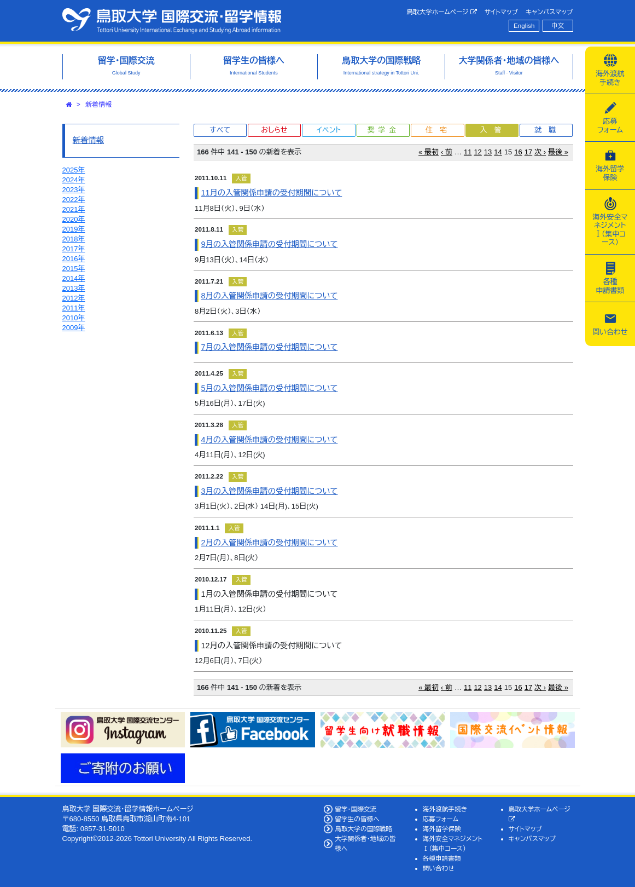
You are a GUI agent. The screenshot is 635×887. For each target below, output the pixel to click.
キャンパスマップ (549, 11)
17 (528, 152)
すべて (219, 130)
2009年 (73, 328)
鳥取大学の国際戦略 (363, 828)
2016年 (73, 259)
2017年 (73, 249)
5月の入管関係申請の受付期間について (269, 388)
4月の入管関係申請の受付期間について (269, 439)
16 (518, 152)
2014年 (73, 278)
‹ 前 (446, 152)
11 (467, 152)
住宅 (440, 130)
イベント (329, 130)
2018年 (73, 239)
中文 (557, 25)
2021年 (73, 209)
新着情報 (98, 104)
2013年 (73, 288)
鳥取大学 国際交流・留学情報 (171, 20)
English (524, 25)
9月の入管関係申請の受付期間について (269, 244)
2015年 (73, 268)
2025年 (73, 170)
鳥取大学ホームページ (441, 12)
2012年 (73, 298)
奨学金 (384, 130)
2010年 (73, 318)
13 (488, 152)
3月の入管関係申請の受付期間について (269, 491)
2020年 (73, 219)
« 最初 (428, 152)
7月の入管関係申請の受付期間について (269, 347)
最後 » (558, 152)
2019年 (73, 229)
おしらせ (274, 130)
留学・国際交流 (355, 809)
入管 (494, 130)
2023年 (73, 190)
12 (477, 152)
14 (498, 152)
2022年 (73, 199)
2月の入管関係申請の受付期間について (269, 542)
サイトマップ (501, 11)
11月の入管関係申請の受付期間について (271, 192)
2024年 (73, 180)
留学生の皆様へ (357, 818)
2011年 (73, 308)
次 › (540, 152)
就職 (548, 130)
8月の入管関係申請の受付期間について (269, 295)
